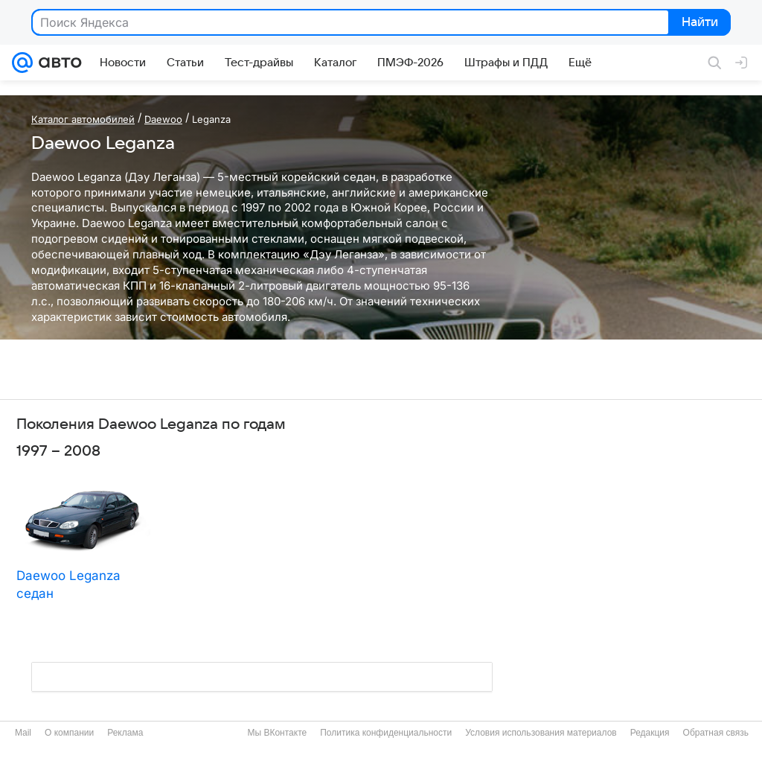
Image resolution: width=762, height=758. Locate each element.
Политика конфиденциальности (386, 732)
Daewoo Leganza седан (68, 584)
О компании (69, 732)
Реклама (125, 732)
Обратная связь (716, 732)
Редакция (650, 732)
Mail (23, 732)
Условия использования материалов (540, 732)
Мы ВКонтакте (277, 732)
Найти (698, 23)
